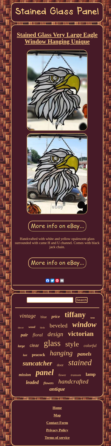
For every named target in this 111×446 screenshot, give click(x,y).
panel (45, 372)
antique (57, 389)
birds (42, 327)
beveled (58, 325)
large (21, 346)
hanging (61, 353)
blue (43, 317)
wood (31, 327)
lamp (90, 374)
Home (57, 408)
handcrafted (73, 381)
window (84, 324)
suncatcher (37, 363)
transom (76, 375)
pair (24, 335)
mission (25, 375)
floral (38, 334)
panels (84, 354)
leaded (32, 382)
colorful (90, 345)
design (55, 334)
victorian (81, 333)
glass (52, 343)
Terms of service (57, 438)
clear (34, 345)
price (55, 316)
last (25, 355)
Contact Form (57, 423)
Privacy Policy (57, 430)
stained (80, 362)
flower (62, 375)
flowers (49, 383)
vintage (28, 316)
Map (57, 415)
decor (21, 327)
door (60, 365)
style (72, 344)
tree (92, 317)
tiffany (75, 314)
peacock (38, 355)
